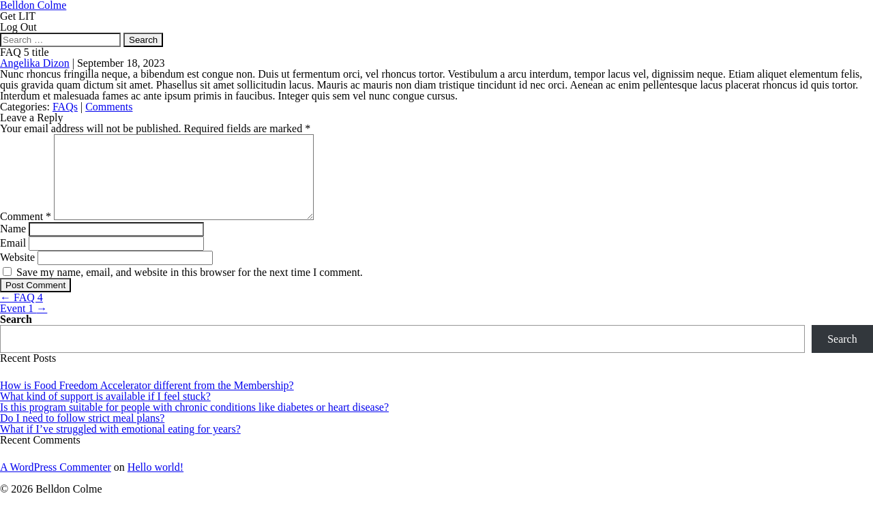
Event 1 (23, 324)
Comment (25, 232)
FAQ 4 (21, 314)
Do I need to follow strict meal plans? (82, 434)
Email (13, 259)
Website (17, 273)
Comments (108, 106)
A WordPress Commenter (55, 483)
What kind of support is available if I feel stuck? (105, 412)
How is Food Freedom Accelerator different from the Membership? (147, 401)
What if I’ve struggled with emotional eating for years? (120, 445)
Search (16, 335)
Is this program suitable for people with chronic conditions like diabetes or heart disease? (194, 423)
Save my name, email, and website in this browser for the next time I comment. (189, 288)
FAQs (65, 106)
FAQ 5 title (24, 52)
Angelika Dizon (35, 63)
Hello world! (155, 483)
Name (13, 245)
